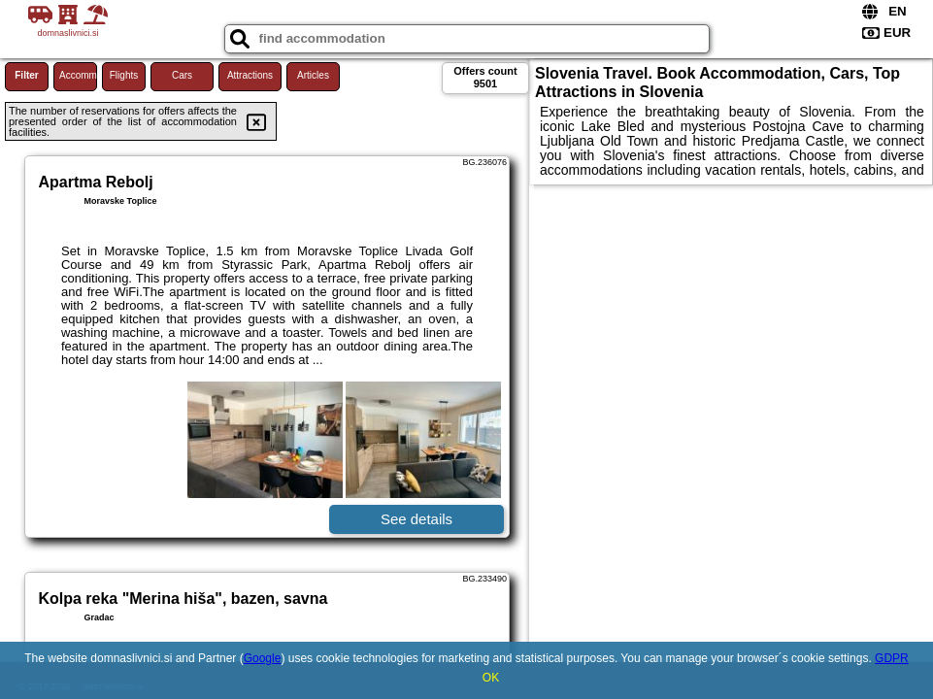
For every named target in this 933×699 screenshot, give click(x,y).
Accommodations (78, 75)
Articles (313, 75)
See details (416, 519)
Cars (182, 75)
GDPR (892, 658)
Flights (124, 75)
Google (263, 658)
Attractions (250, 75)
